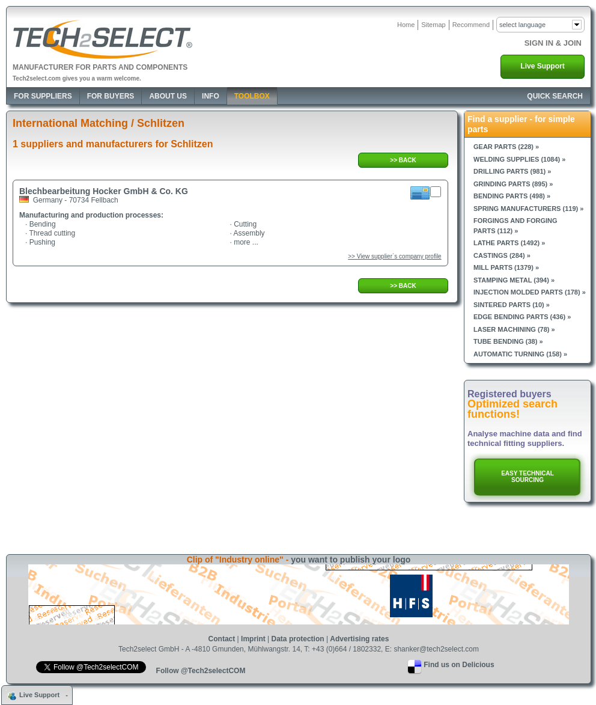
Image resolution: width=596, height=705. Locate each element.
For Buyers (111, 96)
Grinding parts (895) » (513, 184)
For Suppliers (43, 96)
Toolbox (252, 96)
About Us (168, 96)
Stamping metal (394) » (514, 280)
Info (210, 96)
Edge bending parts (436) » (522, 316)
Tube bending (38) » (508, 341)
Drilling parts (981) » (512, 171)
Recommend (471, 24)
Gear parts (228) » (506, 146)
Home (406, 24)
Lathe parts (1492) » (509, 242)
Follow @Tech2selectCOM (201, 671)
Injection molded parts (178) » (529, 292)
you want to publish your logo (350, 559)
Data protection (298, 639)
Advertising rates (359, 639)
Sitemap (433, 24)
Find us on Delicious (459, 665)
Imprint (253, 639)
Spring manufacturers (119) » (528, 208)
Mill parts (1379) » (506, 267)
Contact (222, 639)
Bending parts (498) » (511, 196)
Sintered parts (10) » (511, 304)
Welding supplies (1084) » (519, 159)
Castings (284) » (502, 255)
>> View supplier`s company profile (394, 256)
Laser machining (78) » (514, 329)
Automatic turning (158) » (520, 354)
